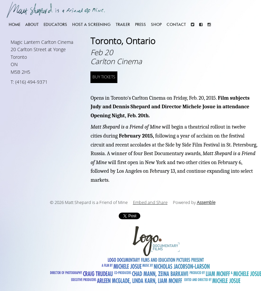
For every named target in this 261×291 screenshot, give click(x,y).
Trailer (123, 24)
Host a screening (91, 24)
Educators (55, 24)
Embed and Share (150, 202)
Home (14, 24)
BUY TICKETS (103, 77)
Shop (156, 24)
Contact (176, 24)
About (32, 24)
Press (140, 24)
